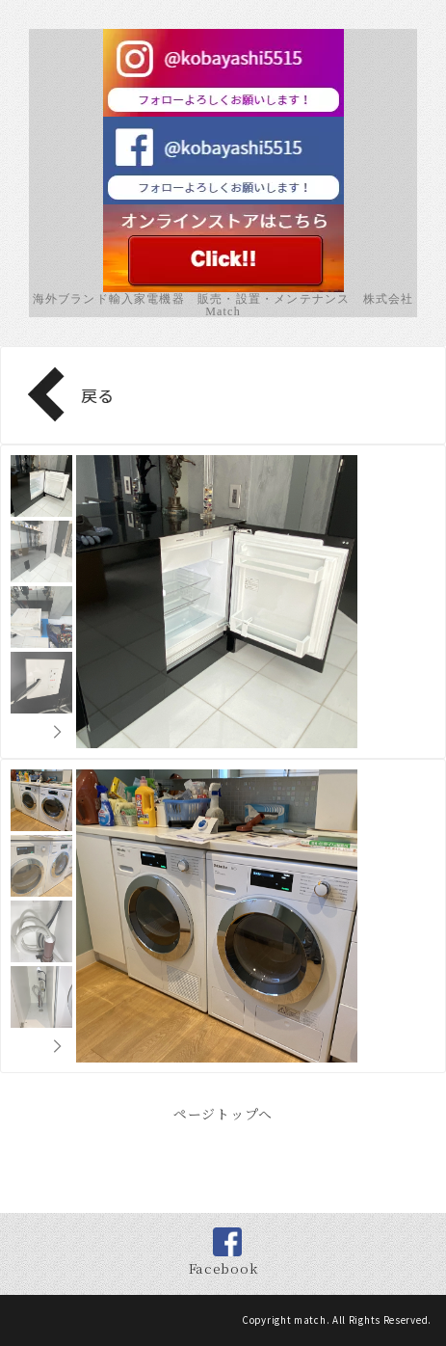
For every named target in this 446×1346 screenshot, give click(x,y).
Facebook (223, 1268)
